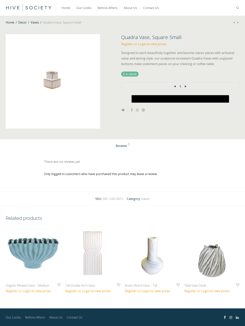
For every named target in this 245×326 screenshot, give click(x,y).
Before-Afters (108, 8)
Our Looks (83, 8)
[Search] (237, 7)
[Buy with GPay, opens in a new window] (180, 99)
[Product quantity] (180, 86)
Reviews (123, 145)
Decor (22, 22)
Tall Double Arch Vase (80, 285)
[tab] (122, 146)
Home (66, 8)
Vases (35, 22)
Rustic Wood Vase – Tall (141, 285)
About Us (130, 8)
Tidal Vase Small (195, 285)
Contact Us (151, 8)
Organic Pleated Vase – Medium (27, 285)
